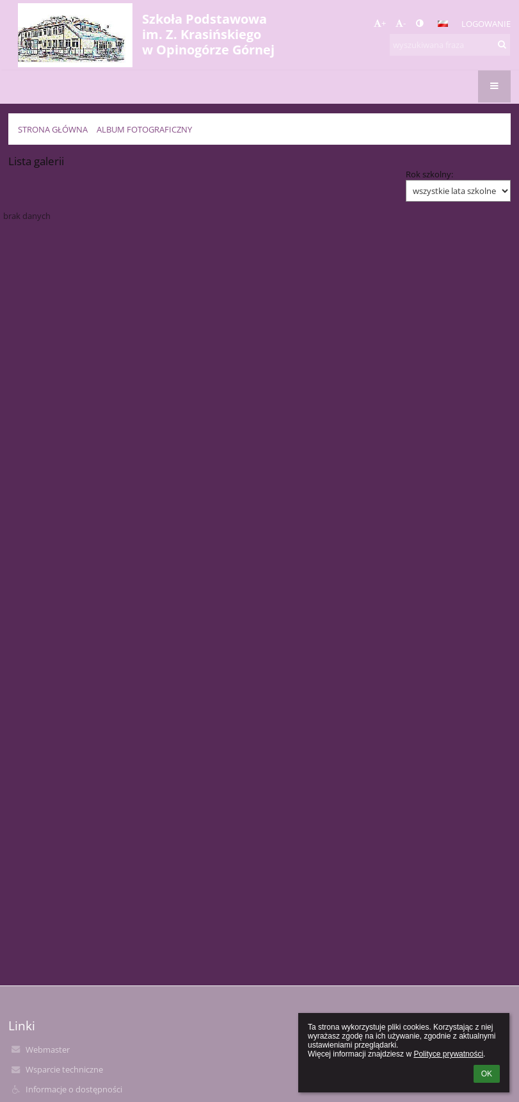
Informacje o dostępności (74, 1089)
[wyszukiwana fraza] (450, 44)
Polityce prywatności (448, 1053)
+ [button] (380, 23)
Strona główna (53, 129)
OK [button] (486, 1073)
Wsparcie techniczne (64, 1069)
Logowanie (486, 23)
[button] (442, 23)
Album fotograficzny (144, 129)
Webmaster (48, 1049)
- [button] (400, 23)
